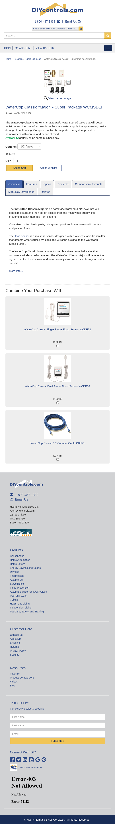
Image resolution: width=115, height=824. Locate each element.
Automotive (16, 579)
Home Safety (17, 563)
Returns (14, 646)
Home (8, 59)
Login (7, 48)
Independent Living (20, 607)
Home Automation (20, 559)
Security (14, 654)
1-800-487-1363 (44, 21)
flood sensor (22, 236)
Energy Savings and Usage (25, 567)
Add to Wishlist (48, 167)
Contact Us (16, 634)
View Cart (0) (45, 48)
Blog (12, 685)
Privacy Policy (18, 650)
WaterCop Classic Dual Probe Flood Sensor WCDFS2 (57, 386)
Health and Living (20, 603)
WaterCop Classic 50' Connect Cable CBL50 (58, 443)
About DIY (16, 638)
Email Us (71, 21)
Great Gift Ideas (33, 59)
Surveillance (17, 583)
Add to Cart (19, 167)
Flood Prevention (19, 587)
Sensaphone (17, 556)
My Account (23, 48)
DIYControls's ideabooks (30, 767)
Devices (14, 571)
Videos (14, 681)
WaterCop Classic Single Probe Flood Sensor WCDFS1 (57, 329)
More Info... (16, 270)
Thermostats (17, 575)
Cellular (14, 599)
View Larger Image (59, 98)
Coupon (18, 59)
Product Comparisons (22, 677)
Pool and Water (18, 595)
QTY (8, 160)
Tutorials (15, 673)
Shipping (15, 642)
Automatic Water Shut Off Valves (28, 591)
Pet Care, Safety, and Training (27, 611)
